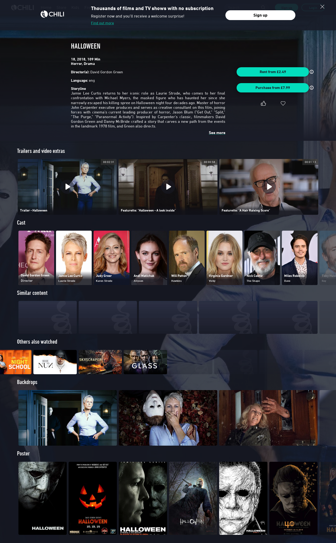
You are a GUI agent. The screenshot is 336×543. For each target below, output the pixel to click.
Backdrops (27, 390)
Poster (23, 461)
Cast (21, 222)
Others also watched (37, 341)
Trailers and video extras (41, 151)
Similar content (32, 292)
